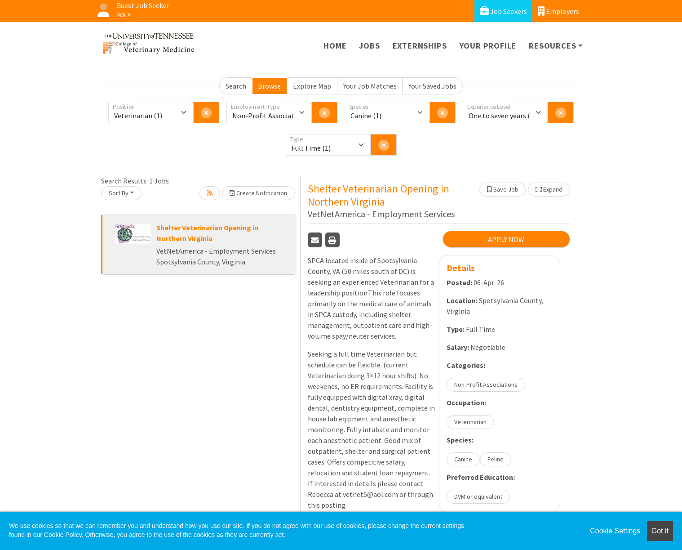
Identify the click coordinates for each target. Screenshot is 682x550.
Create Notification (258, 193)
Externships (420, 45)
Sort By (118, 193)
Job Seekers (503, 11)
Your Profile (488, 45)
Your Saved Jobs (432, 85)
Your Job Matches (370, 85)
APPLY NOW (506, 239)
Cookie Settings (615, 531)
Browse (269, 85)
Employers (558, 11)
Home (334, 45)
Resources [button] (552, 45)
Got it (660, 531)
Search (236, 85)
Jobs (369, 45)
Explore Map (312, 85)
